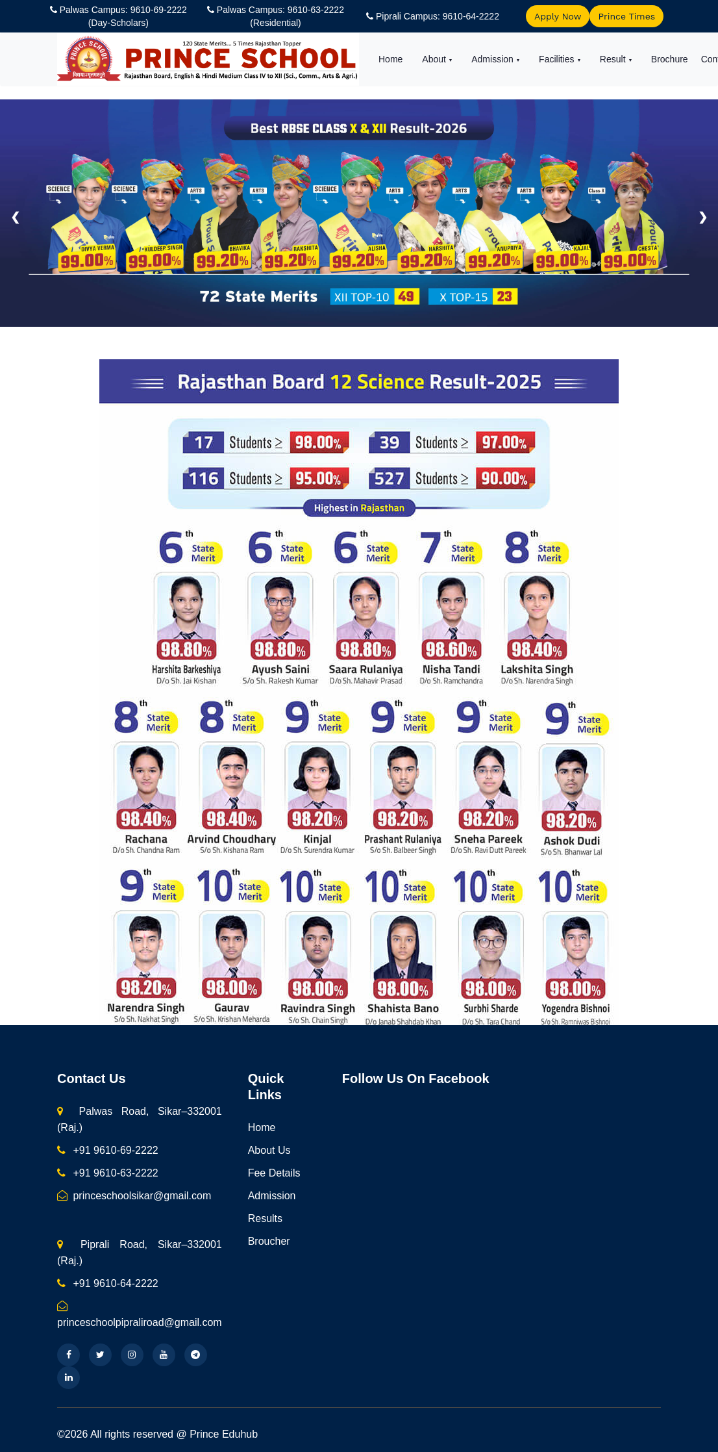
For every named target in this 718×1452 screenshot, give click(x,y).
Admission (272, 1195)
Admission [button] (493, 59)
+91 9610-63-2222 (107, 1172)
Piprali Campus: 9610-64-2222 (437, 16)
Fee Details (274, 1172)
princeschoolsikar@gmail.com (134, 1195)
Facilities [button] (557, 59)
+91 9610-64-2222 (107, 1283)
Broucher (269, 1241)
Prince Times (626, 16)
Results (265, 1218)
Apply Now (557, 16)
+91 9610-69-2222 (107, 1150)
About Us (269, 1150)
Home (390, 59)
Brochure (669, 59)
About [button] (435, 59)
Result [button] (614, 59)
